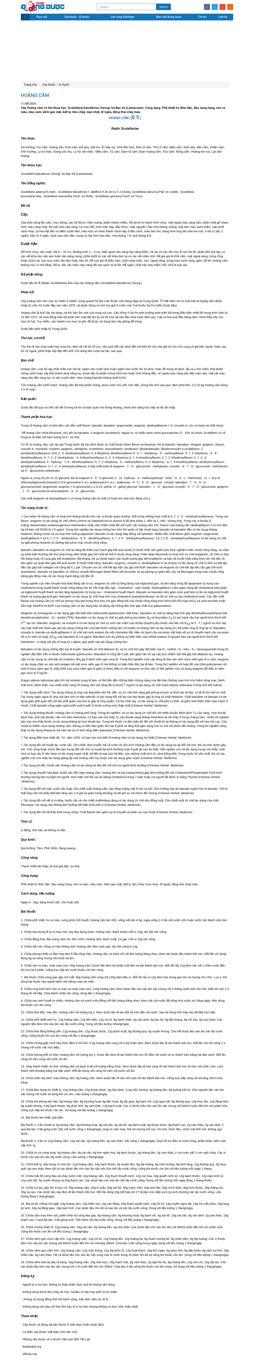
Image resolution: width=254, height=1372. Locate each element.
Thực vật (41, 16)
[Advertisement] (127, 50)
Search (163, 6)
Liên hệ (222, 16)
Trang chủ (30, 84)
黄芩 (135, 117)
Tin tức (202, 16)
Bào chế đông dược (169, 16)
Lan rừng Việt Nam (123, 16)
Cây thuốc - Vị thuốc (76, 16)
